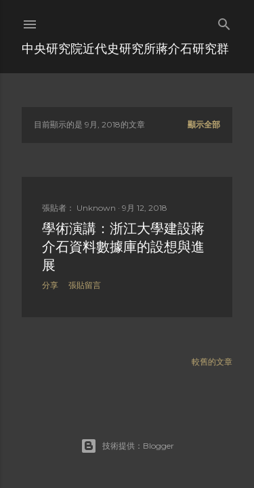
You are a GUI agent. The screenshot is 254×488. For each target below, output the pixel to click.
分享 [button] (50, 285)
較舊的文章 (212, 362)
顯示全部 (204, 124)
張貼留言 (84, 285)
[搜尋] (224, 21)
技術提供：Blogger (127, 446)
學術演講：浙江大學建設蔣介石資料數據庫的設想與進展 (123, 247)
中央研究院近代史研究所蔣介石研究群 (125, 48)
